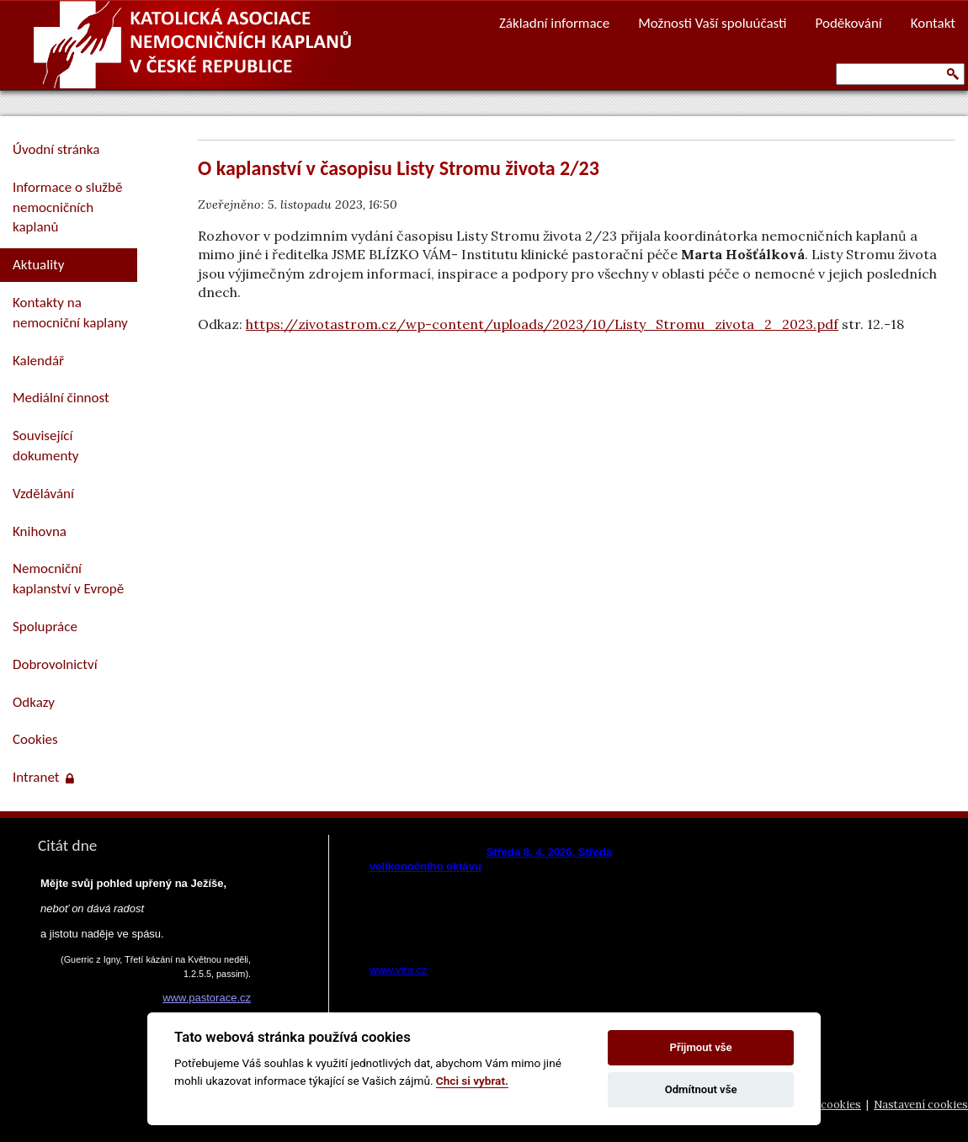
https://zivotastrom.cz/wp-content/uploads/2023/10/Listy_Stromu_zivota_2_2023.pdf (542, 324)
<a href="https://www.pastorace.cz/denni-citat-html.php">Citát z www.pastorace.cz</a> (143, 975)
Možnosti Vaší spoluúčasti (712, 23)
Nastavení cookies (921, 1104)
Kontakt (933, 23)
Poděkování (849, 23)
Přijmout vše (701, 1047)
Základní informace (554, 23)
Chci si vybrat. (472, 1080)
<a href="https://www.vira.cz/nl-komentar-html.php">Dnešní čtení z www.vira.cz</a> (523, 906)
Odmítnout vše (701, 1089)
